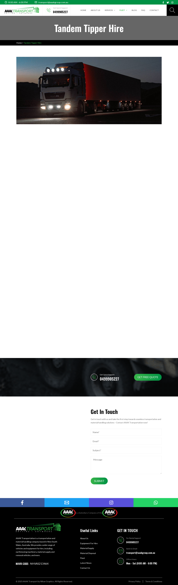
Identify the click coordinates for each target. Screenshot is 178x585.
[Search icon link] (172, 10)
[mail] (66, 502)
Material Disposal (88, 553)
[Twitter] (168, 2)
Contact (154, 10)
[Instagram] (172, 2)
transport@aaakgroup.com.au (53, 2)
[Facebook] (163, 2)
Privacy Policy (134, 581)
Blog (134, 10)
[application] (114, 10)
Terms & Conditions (153, 581)
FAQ (143, 10)
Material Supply (87, 548)
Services (110, 10)
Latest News (85, 563)
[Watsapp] (156, 502)
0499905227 (60, 12)
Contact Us (85, 568)
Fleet (123, 10)
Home (83, 10)
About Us (95, 10)
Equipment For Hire (89, 543)
